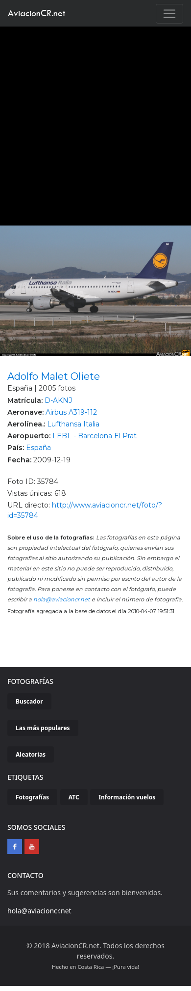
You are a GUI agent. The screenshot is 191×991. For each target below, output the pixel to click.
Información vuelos (126, 797)
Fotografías (32, 797)
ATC (74, 797)
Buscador (29, 701)
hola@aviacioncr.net (61, 599)
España (38, 447)
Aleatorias (31, 754)
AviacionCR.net (36, 13)
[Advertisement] (92, 123)
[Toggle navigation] (169, 14)
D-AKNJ (58, 400)
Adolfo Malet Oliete (53, 376)
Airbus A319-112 (71, 412)
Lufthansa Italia (73, 424)
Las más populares (43, 728)
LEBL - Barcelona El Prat (94, 435)
